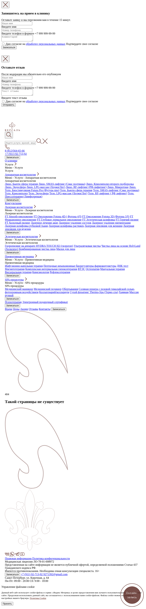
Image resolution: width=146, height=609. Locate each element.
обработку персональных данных (45, 44)
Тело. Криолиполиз (16, 195)
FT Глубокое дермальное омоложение (59, 221)
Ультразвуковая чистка (87, 247)
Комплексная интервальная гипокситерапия (51, 271)
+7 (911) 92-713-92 (16, 155)
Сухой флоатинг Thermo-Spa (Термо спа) (94, 294)
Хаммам (124, 294)
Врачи (8, 311)
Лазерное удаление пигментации (111, 224)
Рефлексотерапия (60, 274)
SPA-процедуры (14, 281)
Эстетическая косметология (21, 238)
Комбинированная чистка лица (37, 251)
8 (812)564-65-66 (15, 152)
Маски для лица (65, 251)
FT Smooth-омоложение (19, 218)
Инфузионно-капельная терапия (24, 267)
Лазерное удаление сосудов (75, 224)
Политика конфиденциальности (51, 560)
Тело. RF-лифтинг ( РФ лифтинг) (107, 195)
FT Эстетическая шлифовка (98, 221)
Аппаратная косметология (20, 176)
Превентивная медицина (19, 258)
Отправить (8, 107)
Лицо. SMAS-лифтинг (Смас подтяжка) (62, 186)
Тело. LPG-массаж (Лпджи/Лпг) (68, 195)
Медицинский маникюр (19, 291)
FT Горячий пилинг (127, 221)
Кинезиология (40, 274)
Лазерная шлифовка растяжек (66, 227)
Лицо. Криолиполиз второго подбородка (110, 186)
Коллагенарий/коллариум (54, 294)
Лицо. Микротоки (117, 189)
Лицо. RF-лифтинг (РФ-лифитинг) (86, 189)
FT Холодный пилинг (17, 224)
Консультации (13, 205)
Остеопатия (93, 271)
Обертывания (70, 291)
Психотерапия (13, 304)
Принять (7, 605)
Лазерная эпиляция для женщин (104, 227)
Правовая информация (18, 560)
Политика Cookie (38, 600)
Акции (24, 311)
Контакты (44, 311)
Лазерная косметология (19, 209)
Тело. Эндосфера (38, 195)
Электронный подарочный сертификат (45, 304)
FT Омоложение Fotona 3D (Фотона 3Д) (105, 218)
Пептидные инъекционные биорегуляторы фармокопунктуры (79, 267)
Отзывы (33, 311)
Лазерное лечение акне (44, 224)
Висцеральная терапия (18, 274)
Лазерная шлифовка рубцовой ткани (26, 227)
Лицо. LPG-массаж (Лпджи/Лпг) (46, 189)
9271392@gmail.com (55, 576)
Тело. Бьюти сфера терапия (76, 192)
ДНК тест (122, 267)
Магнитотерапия (15, 271)
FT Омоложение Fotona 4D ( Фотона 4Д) (57, 218)
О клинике (11, 162)
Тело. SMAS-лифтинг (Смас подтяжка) (116, 192)
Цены (16, 311)
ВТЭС (81, 271)
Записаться (9, 48)
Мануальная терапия (112, 271)
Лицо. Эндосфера (15, 189)
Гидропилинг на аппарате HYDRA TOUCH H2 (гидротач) (39, 247)
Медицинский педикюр (47, 291)
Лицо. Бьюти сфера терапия (21, 186)
